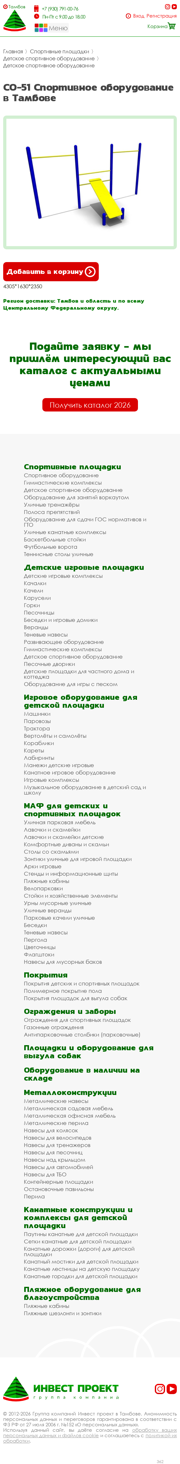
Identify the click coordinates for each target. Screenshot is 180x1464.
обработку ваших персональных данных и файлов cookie (90, 1432)
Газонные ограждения (54, 1027)
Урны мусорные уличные (57, 903)
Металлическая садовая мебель (68, 1108)
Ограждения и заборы (70, 1011)
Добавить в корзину (51, 271)
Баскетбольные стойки (55, 539)
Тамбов (17, 6)
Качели (33, 590)
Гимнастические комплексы (63, 482)
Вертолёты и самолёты (55, 735)
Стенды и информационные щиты (71, 873)
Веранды (36, 627)
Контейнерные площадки (58, 1181)
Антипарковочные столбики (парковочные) (82, 1034)
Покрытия (46, 975)
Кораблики (39, 743)
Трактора (37, 728)
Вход (138, 16)
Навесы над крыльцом (54, 1159)
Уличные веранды (47, 910)
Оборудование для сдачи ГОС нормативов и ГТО (85, 522)
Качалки (35, 583)
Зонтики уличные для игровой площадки (78, 859)
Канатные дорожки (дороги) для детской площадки (79, 1251)
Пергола (35, 939)
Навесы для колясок (51, 1130)
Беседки (35, 925)
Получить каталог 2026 (90, 404)
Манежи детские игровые (59, 765)
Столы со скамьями (51, 851)
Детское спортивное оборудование (49, 58)
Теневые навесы (46, 634)
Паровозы (37, 721)
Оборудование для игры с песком (71, 684)
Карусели (37, 597)
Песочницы (39, 612)
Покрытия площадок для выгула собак (75, 998)
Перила (34, 1196)
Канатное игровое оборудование (70, 772)
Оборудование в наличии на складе (82, 1074)
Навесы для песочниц (53, 1152)
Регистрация (162, 16)
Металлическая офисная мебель (70, 1115)
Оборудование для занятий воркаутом (76, 497)
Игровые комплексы (51, 779)
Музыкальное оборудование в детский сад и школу (85, 789)
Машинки (37, 713)
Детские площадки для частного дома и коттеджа (79, 673)
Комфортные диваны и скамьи (66, 844)
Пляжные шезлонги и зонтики (62, 1313)
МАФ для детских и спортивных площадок (72, 810)
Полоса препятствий (52, 512)
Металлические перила (56, 1123)
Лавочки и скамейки (52, 829)
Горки (32, 605)
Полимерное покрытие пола (63, 990)
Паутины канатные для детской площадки (81, 1234)
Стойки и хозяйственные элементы (71, 895)
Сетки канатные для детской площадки (77, 1241)
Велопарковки (43, 888)
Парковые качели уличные (59, 917)
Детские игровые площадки (84, 567)
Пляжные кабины (46, 881)
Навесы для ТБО (45, 1174)
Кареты (34, 750)
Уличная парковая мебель (60, 822)
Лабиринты (39, 757)
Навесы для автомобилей (58, 1167)
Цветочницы (39, 947)
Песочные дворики (49, 664)
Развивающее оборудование (64, 642)
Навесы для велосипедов (57, 1137)
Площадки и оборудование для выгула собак (89, 1052)
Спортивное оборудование (61, 475)
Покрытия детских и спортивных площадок (82, 983)
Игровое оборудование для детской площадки (80, 701)
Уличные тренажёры (51, 504)
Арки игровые (42, 866)
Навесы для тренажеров (57, 1145)
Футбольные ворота (50, 546)
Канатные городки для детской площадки (80, 1276)
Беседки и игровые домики (60, 620)
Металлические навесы (56, 1101)
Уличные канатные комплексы (65, 532)
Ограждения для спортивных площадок (77, 1020)
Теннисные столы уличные (58, 554)
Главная (13, 51)
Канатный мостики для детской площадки (81, 1261)
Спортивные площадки (59, 51)
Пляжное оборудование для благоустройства (82, 1293)
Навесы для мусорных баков (63, 961)
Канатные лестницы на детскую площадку (82, 1269)
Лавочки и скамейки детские (64, 837)
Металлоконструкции (70, 1092)
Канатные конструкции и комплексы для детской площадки (78, 1217)
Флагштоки (39, 954)
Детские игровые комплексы (63, 575)
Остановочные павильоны (59, 1189)
